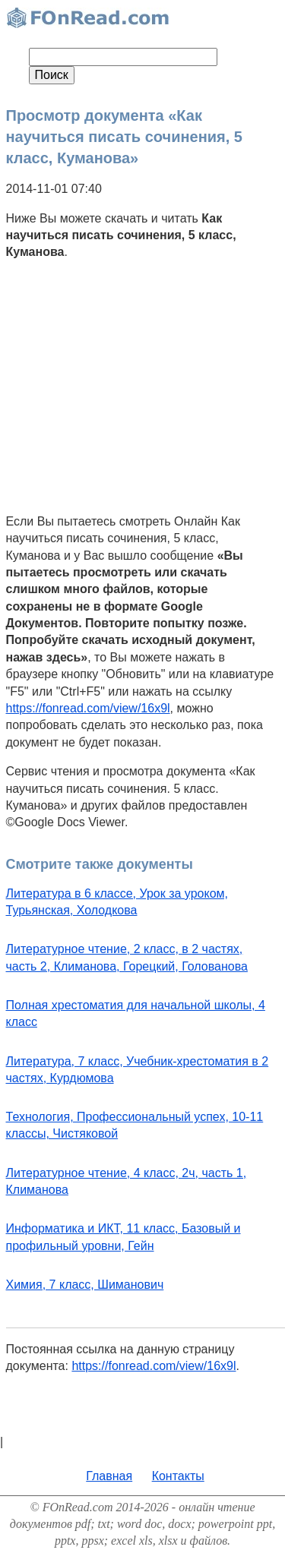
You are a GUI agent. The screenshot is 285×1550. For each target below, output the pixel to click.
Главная (109, 1476)
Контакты (178, 1476)
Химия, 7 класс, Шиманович (85, 1284)
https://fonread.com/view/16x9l (88, 708)
